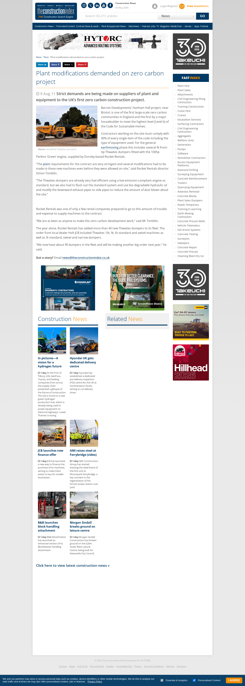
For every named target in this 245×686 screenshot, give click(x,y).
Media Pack (176, 26)
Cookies (110, 666)
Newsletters (198, 6)
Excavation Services (189, 119)
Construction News (44, 26)
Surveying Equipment (191, 174)
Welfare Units (186, 140)
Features (146, 26)
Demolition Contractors (191, 158)
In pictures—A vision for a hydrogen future (50, 362)
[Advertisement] (102, 610)
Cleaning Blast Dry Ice (191, 256)
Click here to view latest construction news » (73, 565)
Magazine (164, 26)
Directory (181, 666)
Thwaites (111, 152)
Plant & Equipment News (113, 26)
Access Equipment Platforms (189, 163)
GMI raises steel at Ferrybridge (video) (83, 452)
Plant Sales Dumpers (190, 200)
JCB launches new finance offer (50, 452)
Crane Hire (184, 111)
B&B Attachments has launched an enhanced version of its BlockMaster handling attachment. (52, 543)
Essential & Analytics (174, 680)
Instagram (84, 5)
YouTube (103, 5)
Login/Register (169, 6)
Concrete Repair (187, 247)
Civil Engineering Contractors (188, 130)
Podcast (204, 26)
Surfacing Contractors (191, 124)
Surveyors (183, 238)
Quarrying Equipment (191, 187)
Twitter (90, 5)
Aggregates (184, 136)
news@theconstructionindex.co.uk (86, 258)
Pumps (182, 149)
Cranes (182, 115)
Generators (184, 144)
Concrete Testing (188, 234)
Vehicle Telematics (189, 225)
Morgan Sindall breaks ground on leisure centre (82, 527)
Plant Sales (184, 90)
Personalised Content (206, 680)
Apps (196, 26)
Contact (63, 666)
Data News (133, 26)
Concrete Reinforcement (192, 178)
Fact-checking (97, 666)
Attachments (185, 94)
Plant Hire (183, 86)
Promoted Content (65, 26)
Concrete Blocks (187, 196)
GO (202, 16)
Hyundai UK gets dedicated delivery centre (83, 362)
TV (157, 26)
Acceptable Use (124, 666)
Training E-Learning (189, 209)
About (72, 666)
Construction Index (56, 11)
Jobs (153, 26)
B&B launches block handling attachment (48, 527)
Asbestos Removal (188, 191)
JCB (77, 233)
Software (183, 153)
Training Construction (191, 106)
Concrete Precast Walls (191, 221)
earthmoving (110, 147)
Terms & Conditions (154, 666)
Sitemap (170, 666)
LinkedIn (97, 5)
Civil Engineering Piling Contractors (191, 100)
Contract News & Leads (87, 26)
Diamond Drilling (188, 170)
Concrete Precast (188, 251)
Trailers (182, 183)
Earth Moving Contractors (186, 215)
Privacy (138, 666)
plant (46, 164)
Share (41, 64)
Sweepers (183, 243)
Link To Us (82, 666)
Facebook (110, 5)
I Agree (234, 680)
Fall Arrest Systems (189, 229)
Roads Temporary (188, 204)
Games (188, 26)
